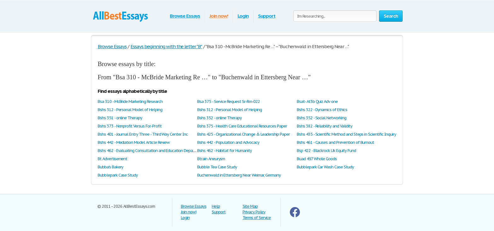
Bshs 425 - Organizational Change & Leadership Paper (243, 134)
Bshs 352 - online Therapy (219, 118)
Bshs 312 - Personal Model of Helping (130, 109)
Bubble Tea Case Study (217, 167)
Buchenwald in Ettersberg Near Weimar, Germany (239, 175)
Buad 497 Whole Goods (317, 158)
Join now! (219, 16)
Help (216, 206)
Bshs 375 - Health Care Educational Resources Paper (242, 126)
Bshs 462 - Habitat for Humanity (224, 150)
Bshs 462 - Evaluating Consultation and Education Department (151, 150)
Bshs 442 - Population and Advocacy (228, 142)
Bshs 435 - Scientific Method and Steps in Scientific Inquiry (346, 134)
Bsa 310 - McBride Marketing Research (130, 101)
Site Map (250, 206)
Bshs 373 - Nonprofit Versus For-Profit (129, 126)
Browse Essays (185, 16)
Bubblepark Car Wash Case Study (325, 167)
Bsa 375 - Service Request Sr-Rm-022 (228, 101)
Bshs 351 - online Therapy (120, 118)
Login (243, 16)
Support (266, 16)
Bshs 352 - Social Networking (321, 118)
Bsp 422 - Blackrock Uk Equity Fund (326, 150)
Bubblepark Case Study (118, 175)
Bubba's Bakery (110, 167)
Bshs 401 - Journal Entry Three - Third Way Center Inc (143, 134)
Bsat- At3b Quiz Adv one (317, 101)
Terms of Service (257, 217)
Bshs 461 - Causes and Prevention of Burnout (335, 142)
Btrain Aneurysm (211, 158)
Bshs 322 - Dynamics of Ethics (322, 109)
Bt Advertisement (112, 158)
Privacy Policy (254, 212)
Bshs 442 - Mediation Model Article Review (133, 142)
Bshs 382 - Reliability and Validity (324, 126)
